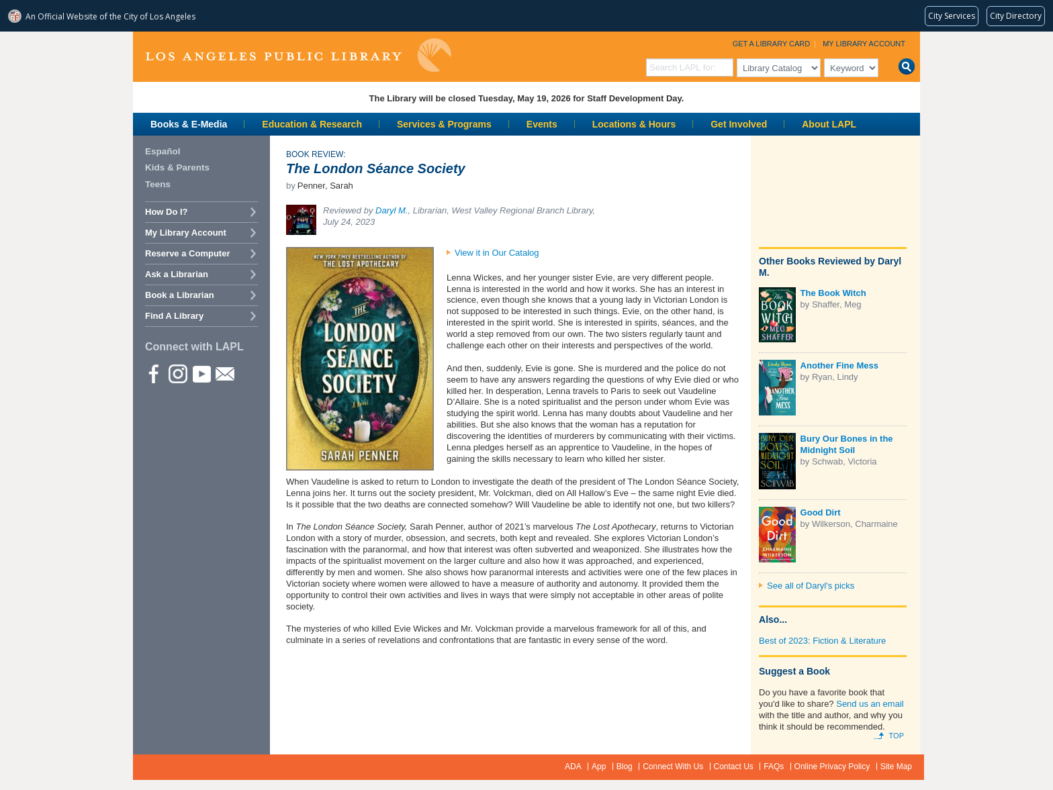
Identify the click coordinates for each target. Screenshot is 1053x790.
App (599, 766)
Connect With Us (673, 766)
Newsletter (224, 373)
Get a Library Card (772, 44)
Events (541, 124)
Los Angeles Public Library (298, 55)
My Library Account (864, 44)
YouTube (201, 373)
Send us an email (869, 704)
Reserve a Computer (187, 253)
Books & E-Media (188, 124)
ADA (573, 766)
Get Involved (739, 124)
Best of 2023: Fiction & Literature (822, 641)
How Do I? (166, 212)
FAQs (774, 766)
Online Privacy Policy (832, 766)
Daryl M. (391, 210)
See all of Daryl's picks (810, 586)
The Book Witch (833, 293)
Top (896, 736)
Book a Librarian (179, 295)
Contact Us (733, 766)
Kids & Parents (177, 167)
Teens (158, 184)
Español (163, 151)
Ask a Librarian (176, 274)
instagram (177, 373)
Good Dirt (820, 512)
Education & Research (312, 124)
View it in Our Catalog (497, 253)
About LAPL (829, 124)
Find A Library (174, 316)
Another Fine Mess (839, 365)
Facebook (154, 373)
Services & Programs (444, 124)
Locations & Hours (634, 124)
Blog (624, 766)
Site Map (896, 766)
